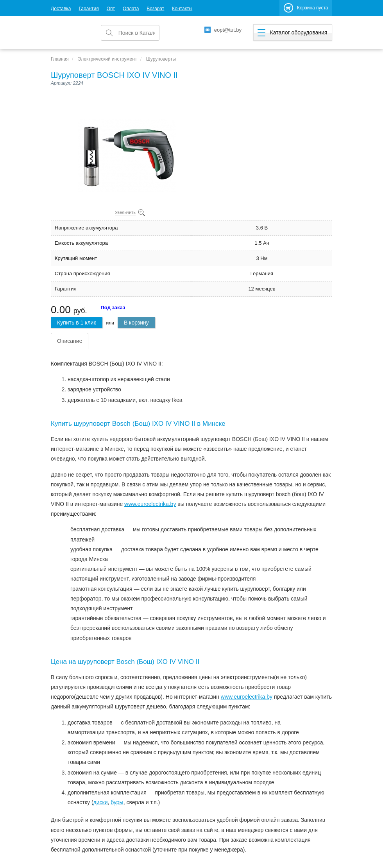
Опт (111, 8)
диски (100, 802)
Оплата (131, 8)
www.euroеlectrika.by (150, 504)
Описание (69, 341)
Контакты (182, 8)
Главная (60, 59)
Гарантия (89, 8)
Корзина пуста (312, 8)
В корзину (136, 322)
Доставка (61, 8)
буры (117, 802)
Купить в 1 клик (76, 322)
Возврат (155, 8)
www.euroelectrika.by (246, 697)
